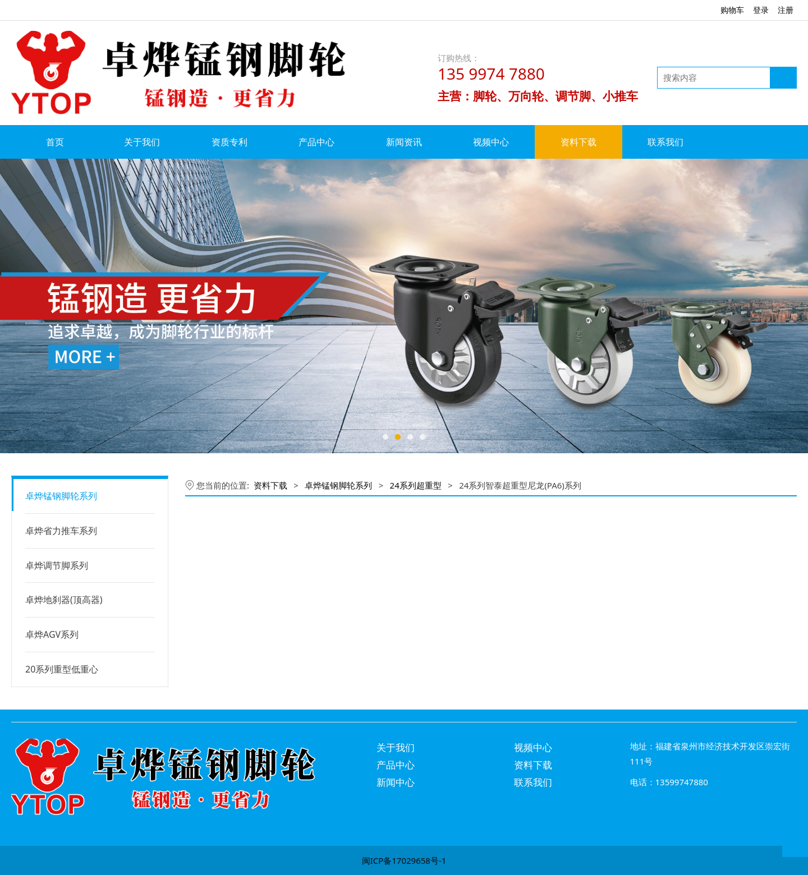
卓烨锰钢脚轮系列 (61, 496)
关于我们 (142, 142)
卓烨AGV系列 (52, 634)
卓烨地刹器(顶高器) (64, 599)
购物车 (732, 9)
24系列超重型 (416, 485)
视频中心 (491, 142)
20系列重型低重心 (61, 669)
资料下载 (578, 142)
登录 (761, 9)
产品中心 (316, 142)
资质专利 (229, 142)
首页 (55, 142)
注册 (785, 9)
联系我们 (665, 142)
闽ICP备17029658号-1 (404, 860)
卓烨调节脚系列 (56, 565)
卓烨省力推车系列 (61, 530)
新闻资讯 (404, 142)
